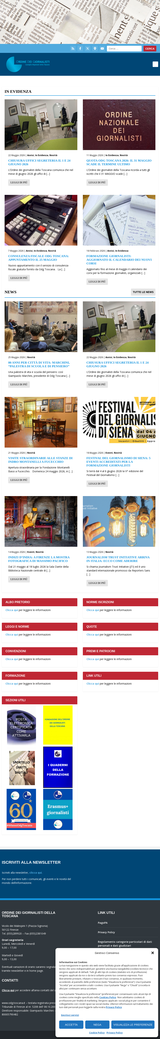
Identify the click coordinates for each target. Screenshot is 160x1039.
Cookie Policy (97, 1032)
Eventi (109, 452)
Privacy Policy (114, 1007)
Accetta (71, 1024)
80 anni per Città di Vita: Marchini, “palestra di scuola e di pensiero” (39, 364)
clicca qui (35, 872)
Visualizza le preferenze (132, 1024)
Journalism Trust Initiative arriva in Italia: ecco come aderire (118, 559)
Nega (97, 1024)
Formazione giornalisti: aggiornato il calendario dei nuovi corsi (119, 259)
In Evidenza (41, 155)
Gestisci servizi (70, 1015)
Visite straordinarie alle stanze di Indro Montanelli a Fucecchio (40, 460)
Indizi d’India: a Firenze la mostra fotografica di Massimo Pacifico (38, 559)
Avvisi (30, 155)
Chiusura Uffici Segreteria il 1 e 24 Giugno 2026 (39, 162)
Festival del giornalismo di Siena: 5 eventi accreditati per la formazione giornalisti (119, 461)
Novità (53, 155)
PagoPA (102, 922)
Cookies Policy (107, 997)
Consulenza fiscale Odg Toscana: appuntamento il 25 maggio (38, 257)
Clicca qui (12, 610)
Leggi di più (19, 182)
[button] (152, 953)
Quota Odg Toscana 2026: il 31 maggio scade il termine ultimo (119, 162)
